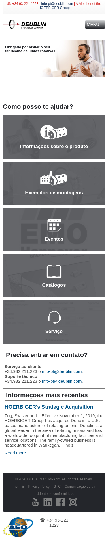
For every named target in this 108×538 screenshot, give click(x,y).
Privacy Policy (39, 487)
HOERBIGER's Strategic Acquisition (49, 407)
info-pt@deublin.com (57, 4)
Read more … (18, 452)
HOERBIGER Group (54, 8)
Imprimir (18, 487)
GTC (56, 487)
